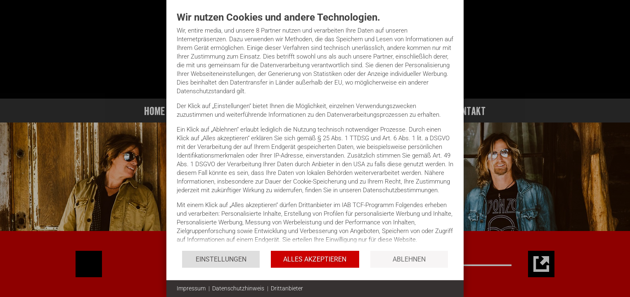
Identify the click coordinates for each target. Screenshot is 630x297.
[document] (315, 130)
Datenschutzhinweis (238, 288)
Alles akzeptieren (314, 259)
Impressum (191, 288)
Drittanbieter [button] (287, 288)
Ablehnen (409, 259)
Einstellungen (221, 259)
